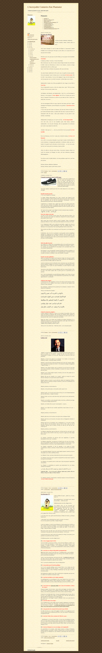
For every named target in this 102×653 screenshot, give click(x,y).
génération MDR (54, 585)
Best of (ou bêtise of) (48, 19)
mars (31, 56)
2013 (30, 44)
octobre (31, 50)
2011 (30, 47)
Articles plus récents (45, 640)
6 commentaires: (54, 636)
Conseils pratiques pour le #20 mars (51, 177)
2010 (30, 67)
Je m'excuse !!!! (32, 63)
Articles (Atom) (50, 643)
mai (30, 53)
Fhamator (31, 34)
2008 (30, 70)
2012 (30, 46)
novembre (32, 48)
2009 (30, 68)
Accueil (57, 640)
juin (30, 51)
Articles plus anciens (70, 640)
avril (31, 54)
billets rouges (46, 21)
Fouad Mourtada (47, 26)
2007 (30, 71)
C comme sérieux (47, 23)
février (31, 64)
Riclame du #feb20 (33, 57)
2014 (30, 43)
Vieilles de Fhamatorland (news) (50, 28)
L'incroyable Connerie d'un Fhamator (45, 7)
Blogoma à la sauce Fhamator (50, 22)
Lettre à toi (32, 61)
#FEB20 (45, 18)
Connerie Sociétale (48, 24)
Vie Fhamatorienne (48, 27)
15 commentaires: (55, 332)
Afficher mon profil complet (33, 39)
